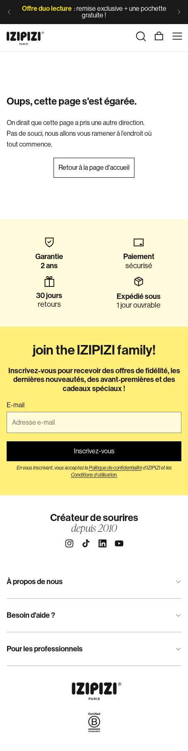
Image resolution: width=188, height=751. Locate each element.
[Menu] (177, 36)
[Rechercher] (141, 36)
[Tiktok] (86, 543)
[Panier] (159, 36)
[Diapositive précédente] (9, 12)
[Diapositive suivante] (179, 12)
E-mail (15, 405)
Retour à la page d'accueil (94, 167)
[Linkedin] (102, 543)
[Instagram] (69, 543)
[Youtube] (119, 543)
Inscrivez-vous (94, 451)
